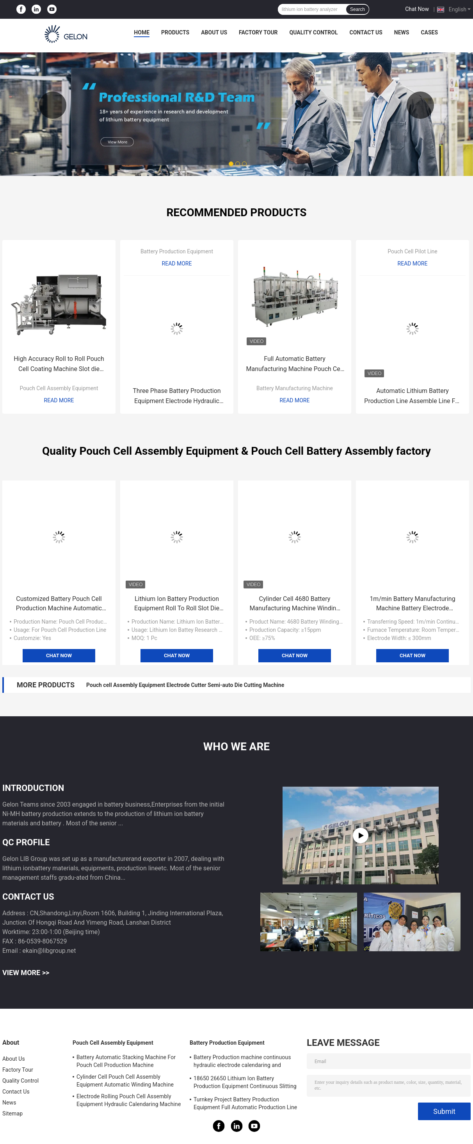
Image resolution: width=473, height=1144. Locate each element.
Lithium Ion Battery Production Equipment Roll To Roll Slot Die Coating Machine (176, 604)
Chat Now (417, 9)
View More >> (25, 972)
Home (141, 32)
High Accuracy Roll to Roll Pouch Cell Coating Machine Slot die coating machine (59, 364)
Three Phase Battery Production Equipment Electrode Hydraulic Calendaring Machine (176, 396)
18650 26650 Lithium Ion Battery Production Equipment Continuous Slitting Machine (245, 1083)
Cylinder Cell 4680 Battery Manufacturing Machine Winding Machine (295, 604)
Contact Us (365, 32)
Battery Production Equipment (176, 251)
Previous (52, 105)
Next (420, 105)
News (401, 32)
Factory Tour (258, 32)
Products (175, 32)
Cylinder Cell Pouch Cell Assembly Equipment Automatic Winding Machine (125, 1081)
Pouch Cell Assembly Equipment (59, 388)
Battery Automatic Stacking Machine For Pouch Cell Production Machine (126, 1061)
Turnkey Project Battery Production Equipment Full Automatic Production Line (245, 1103)
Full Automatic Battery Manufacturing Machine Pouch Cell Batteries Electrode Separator (294, 364)
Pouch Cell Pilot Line (412, 251)
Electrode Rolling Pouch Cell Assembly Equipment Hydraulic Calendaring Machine (128, 1100)
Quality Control (314, 32)
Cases (429, 32)
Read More (59, 400)
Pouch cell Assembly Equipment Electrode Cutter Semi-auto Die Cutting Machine (185, 685)
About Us (214, 32)
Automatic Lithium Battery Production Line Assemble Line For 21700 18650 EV (412, 396)
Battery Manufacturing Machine (294, 388)
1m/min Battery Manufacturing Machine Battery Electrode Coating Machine (412, 604)
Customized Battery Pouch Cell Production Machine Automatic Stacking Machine (59, 604)
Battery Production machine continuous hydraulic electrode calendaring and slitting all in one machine (242, 1062)
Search (357, 9)
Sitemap (12, 1113)
